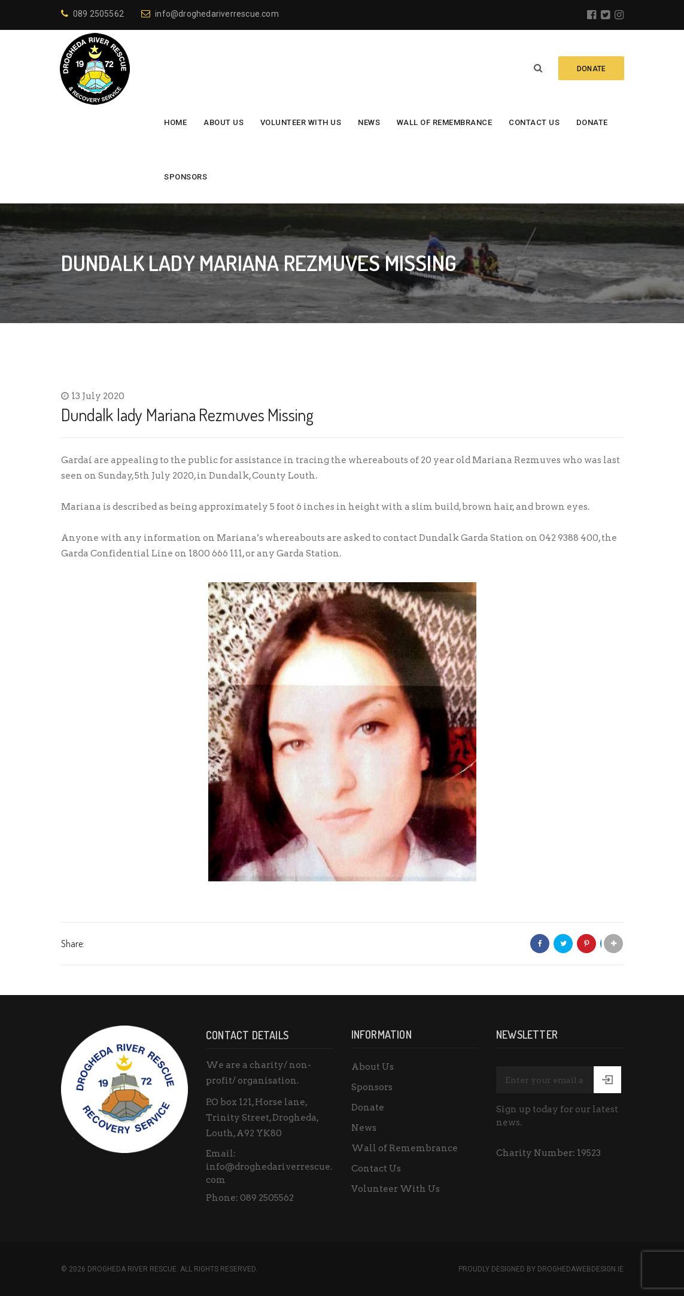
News (369, 122)
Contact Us (534, 122)
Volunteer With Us (301, 122)
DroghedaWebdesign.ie (580, 1269)
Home (175, 122)
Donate (592, 122)
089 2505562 (92, 14)
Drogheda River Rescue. (132, 1269)
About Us (223, 122)
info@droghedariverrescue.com (210, 14)
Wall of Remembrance (445, 122)
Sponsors (185, 176)
